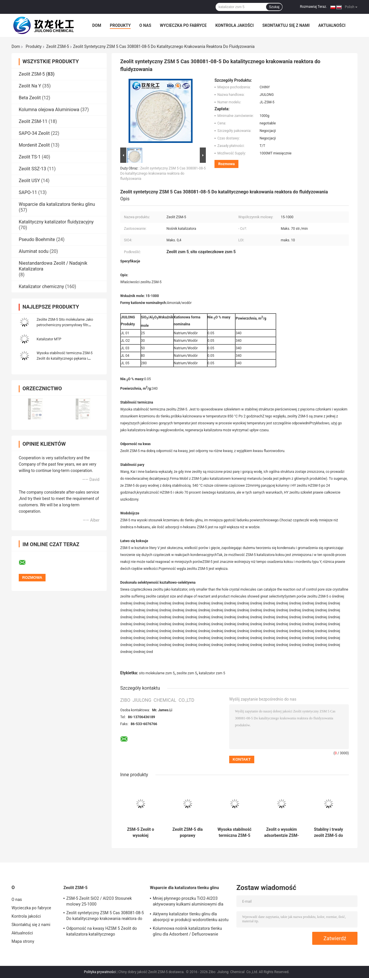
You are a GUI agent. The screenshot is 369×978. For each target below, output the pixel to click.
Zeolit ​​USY (29, 180)
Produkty (120, 25)
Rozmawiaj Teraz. (313, 7)
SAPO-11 (28, 192)
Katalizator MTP (49, 339)
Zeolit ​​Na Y (30, 86)
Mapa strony (23, 941)
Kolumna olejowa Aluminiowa (49, 109)
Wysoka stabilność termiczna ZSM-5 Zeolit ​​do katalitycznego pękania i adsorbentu (65, 358)
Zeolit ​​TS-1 (30, 157)
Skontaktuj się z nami (286, 25)
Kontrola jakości (234, 25)
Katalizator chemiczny (41, 286)
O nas (145, 25)
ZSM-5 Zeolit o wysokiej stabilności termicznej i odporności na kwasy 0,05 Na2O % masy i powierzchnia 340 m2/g (141, 832)
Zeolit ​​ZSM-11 (33, 121)
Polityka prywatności (100, 972)
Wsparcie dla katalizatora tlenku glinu (57, 204)
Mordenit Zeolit (34, 145)
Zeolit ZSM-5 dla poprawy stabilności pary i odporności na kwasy (187, 832)
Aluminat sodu (33, 251)
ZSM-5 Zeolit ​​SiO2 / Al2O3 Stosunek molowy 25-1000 (99, 901)
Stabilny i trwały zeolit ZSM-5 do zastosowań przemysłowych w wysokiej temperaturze (328, 832)
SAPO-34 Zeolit (34, 133)
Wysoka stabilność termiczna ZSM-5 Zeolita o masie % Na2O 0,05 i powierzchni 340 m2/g (235, 832)
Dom (96, 25)
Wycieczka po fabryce (183, 25)
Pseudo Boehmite (37, 239)
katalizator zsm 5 (212, 673)
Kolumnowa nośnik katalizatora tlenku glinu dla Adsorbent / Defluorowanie (187, 931)
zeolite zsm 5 (187, 673)
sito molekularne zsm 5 (157, 673)
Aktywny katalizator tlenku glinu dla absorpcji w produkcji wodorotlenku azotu (191, 917)
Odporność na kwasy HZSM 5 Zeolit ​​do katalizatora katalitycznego (101, 931)
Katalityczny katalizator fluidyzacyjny (56, 222)
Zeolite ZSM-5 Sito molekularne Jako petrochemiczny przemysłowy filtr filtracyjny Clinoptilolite (65, 325)
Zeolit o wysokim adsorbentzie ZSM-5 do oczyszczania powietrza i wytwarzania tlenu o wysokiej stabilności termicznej (281, 832)
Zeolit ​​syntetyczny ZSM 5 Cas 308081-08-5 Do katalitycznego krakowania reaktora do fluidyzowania (163, 173)
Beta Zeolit (30, 97)
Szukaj (274, 7)
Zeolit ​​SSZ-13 (32, 168)
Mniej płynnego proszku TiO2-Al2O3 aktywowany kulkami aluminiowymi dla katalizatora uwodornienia (188, 902)
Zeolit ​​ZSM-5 (57, 46)
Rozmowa (226, 164)
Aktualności (331, 25)
